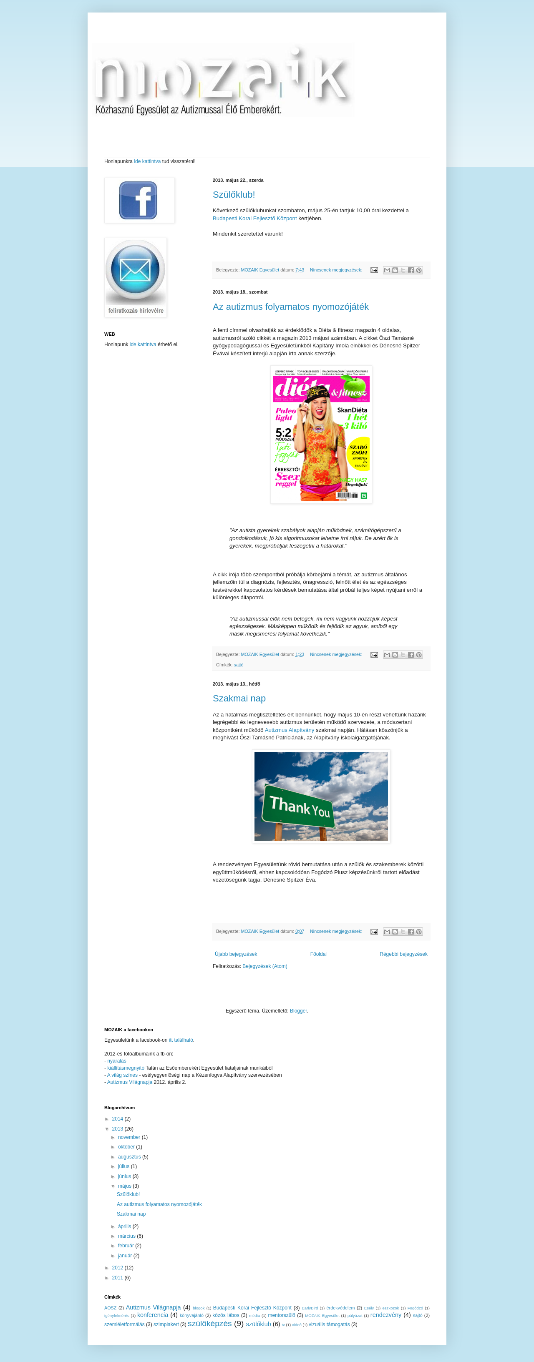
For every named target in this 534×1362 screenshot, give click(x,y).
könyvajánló (192, 1315)
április (125, 1226)
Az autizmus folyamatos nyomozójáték (291, 307)
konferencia (152, 1315)
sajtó (239, 664)
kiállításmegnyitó (125, 1068)
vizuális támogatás (329, 1324)
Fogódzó (415, 1308)
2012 (118, 1268)
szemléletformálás (124, 1324)
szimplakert (166, 1324)
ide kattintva (147, 161)
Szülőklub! (234, 194)
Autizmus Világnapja (130, 1082)
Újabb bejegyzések (236, 954)
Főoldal (318, 954)
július (124, 1166)
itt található (181, 1040)
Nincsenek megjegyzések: (336, 269)
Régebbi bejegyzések (404, 954)
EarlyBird (310, 1308)
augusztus (130, 1157)
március (127, 1236)
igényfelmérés (116, 1315)
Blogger (298, 1011)
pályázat (355, 1315)
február (126, 1246)
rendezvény (385, 1315)
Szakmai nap (239, 698)
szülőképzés (210, 1323)
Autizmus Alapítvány (290, 730)
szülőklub (258, 1324)
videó (297, 1324)
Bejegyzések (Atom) (264, 966)
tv (283, 1324)
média (254, 1315)
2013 (118, 1129)
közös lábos (225, 1315)
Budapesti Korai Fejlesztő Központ (255, 218)
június (125, 1176)
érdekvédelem (341, 1307)
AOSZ (110, 1307)
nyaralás (116, 1061)
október (127, 1147)
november (130, 1137)
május (125, 1186)
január (126, 1256)
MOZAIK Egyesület (322, 1315)
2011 (118, 1278)
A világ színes (123, 1075)
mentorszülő (281, 1315)
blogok (198, 1308)
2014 (118, 1119)
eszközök (390, 1308)
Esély (369, 1308)
